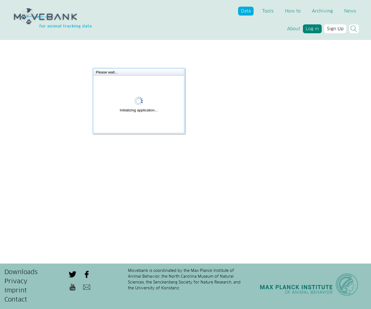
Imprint (15, 291)
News (350, 11)
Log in (312, 29)
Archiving (322, 11)
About (293, 29)
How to (293, 11)
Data (246, 11)
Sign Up (335, 29)
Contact (15, 300)
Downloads (21, 272)
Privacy (15, 282)
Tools (268, 11)
